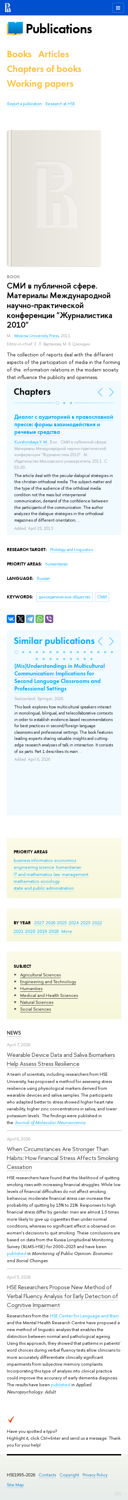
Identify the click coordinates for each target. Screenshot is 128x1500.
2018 (54, 931)
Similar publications (54, 641)
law (57, 874)
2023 (85, 922)
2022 (97, 922)
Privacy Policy (95, 1475)
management (75, 874)
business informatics (33, 860)
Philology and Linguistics (71, 549)
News (14, 1032)
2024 (74, 922)
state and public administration (44, 888)
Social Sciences (35, 1009)
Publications (59, 28)
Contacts (47, 1475)
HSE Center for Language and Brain (84, 1316)
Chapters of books (44, 69)
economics (65, 860)
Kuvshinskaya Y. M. (31, 442)
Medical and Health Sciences (49, 995)
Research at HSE (60, 104)
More (66, 931)
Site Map (15, 1485)
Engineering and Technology (48, 981)
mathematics (26, 881)
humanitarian (68, 867)
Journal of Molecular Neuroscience (49, 1122)
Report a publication (24, 104)
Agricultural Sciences (40, 975)
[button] (57, 403)
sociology (50, 881)
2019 (42, 931)
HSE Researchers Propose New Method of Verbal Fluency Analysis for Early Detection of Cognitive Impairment (62, 1296)
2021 (19, 931)
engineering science (34, 867)
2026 (50, 922)
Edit (118, 1493)
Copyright (69, 1475)
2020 (30, 931)
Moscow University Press (36, 336)
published (16, 1253)
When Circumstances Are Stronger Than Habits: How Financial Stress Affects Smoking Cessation (62, 1158)
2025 (62, 922)
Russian (43, 578)
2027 (39, 922)
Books (19, 54)
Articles (53, 54)
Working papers (40, 83)
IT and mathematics (33, 874)
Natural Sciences (36, 1002)
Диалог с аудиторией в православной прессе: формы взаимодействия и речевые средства (63, 424)
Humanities (31, 988)
